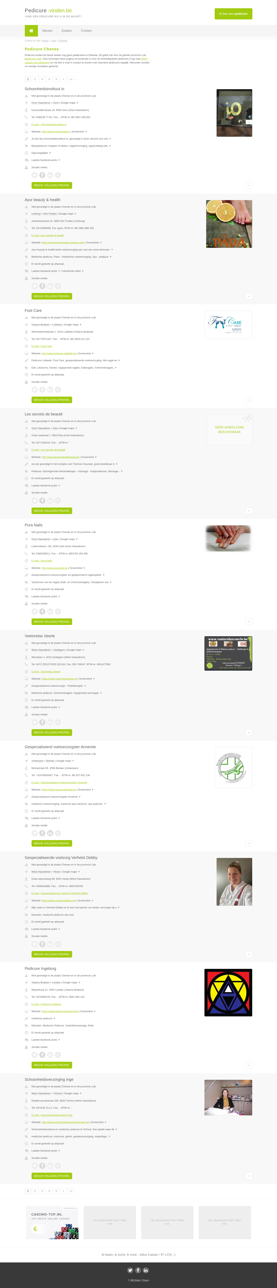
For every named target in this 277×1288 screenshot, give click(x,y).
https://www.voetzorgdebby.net (59, 900)
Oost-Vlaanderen (41, 102)
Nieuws (47, 30)
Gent (55, 102)
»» (71, 79)
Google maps (70, 102)
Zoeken (67, 30)
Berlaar (50, 760)
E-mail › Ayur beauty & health (48, 235)
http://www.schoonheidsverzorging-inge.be (65, 1122)
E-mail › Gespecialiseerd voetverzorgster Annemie (59, 782)
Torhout (57, 1093)
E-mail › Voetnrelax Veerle (46, 671)
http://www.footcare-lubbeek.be (59, 353)
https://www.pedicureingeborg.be (60, 1011)
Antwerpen (37, 760)
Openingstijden (41, 152)
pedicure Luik (33, 58)
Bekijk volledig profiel (52, 185)
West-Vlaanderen (41, 649)
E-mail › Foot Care (42, 346)
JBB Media (135, 1280)
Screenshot (79, 131)
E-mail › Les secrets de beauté (48, 449)
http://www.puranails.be (55, 568)
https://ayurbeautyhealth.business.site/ (63, 242)
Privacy (145, 1280)
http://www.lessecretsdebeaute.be (60, 457)
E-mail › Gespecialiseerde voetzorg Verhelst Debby (60, 893)
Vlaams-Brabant (40, 324)
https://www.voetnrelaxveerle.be (59, 678)
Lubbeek (57, 324)
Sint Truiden (50, 213)
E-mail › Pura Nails (42, 560)
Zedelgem (59, 649)
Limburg (36, 213)
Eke (55, 428)
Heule (56, 871)
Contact (86, 30)
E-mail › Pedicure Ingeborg (46, 1004)
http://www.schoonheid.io (55, 131)
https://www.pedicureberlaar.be (59, 789)
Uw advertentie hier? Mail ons (109, 1222)
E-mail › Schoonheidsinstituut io (49, 124)
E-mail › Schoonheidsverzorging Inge (52, 1115)
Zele (55, 539)
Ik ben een (233, 13)
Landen (56, 982)
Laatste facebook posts (46, 160)
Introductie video (73, 271)
